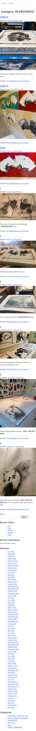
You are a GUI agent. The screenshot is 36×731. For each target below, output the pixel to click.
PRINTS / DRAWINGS (15, 727)
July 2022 (11, 598)
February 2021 (12, 638)
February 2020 (12, 666)
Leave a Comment (22, 81)
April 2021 (11, 633)
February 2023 (12, 582)
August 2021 (12, 624)
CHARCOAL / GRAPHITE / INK (18, 716)
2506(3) (4, 17)
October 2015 (12, 693)
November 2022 (13, 589)
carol (21, 20)
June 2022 (11, 600)
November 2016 (13, 684)
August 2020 (12, 652)
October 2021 (12, 619)
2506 (2, 147)
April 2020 (11, 661)
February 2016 (12, 691)
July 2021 (11, 626)
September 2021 (13, 621)
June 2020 (11, 656)
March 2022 (12, 607)
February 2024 (12, 561)
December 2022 (13, 586)
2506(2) (4, 86)
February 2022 (12, 610)
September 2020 (13, 649)
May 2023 (11, 575)
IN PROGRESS (11, 81)
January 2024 (12, 563)
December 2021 (13, 614)
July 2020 (11, 654)
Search (2, 514)
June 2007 (11, 707)
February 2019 (12, 675)
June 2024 (11, 554)
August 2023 (12, 570)
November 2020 (13, 645)
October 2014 (12, 696)
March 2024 (12, 559)
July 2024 (11, 552)
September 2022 (13, 593)
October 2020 (12, 647)
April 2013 (11, 703)
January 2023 (12, 584)
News (10, 725)
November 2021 (13, 617)
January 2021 (12, 640)
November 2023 (13, 566)
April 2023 (11, 577)
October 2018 (12, 677)
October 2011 (12, 705)
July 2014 (11, 698)
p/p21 (10, 528)
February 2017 (12, 682)
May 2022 (11, 603)
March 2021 (12, 635)
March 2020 (12, 663)
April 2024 (11, 556)
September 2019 (13, 670)
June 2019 (11, 673)
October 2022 (12, 591)
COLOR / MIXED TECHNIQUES (18, 718)
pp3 (9, 526)
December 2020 (13, 642)
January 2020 (12, 668)
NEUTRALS (11, 723)
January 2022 (12, 612)
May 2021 (11, 631)
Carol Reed (7, 3)
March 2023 (12, 579)
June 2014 (11, 700)
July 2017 (11, 680)
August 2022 (12, 596)
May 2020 (11, 659)
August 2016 (12, 689)
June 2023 (11, 572)
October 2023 (12, 568)
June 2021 (11, 628)
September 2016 (13, 686)
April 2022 (11, 605)
